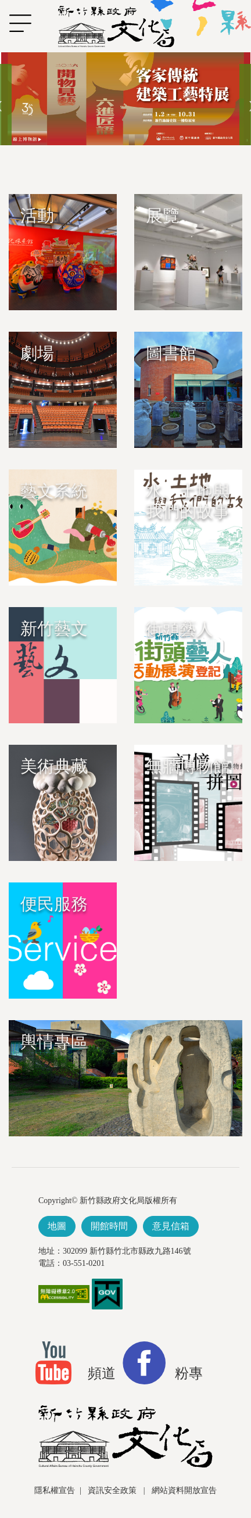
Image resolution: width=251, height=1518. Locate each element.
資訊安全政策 (113, 1490)
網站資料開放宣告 (184, 1490)
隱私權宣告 (54, 1490)
